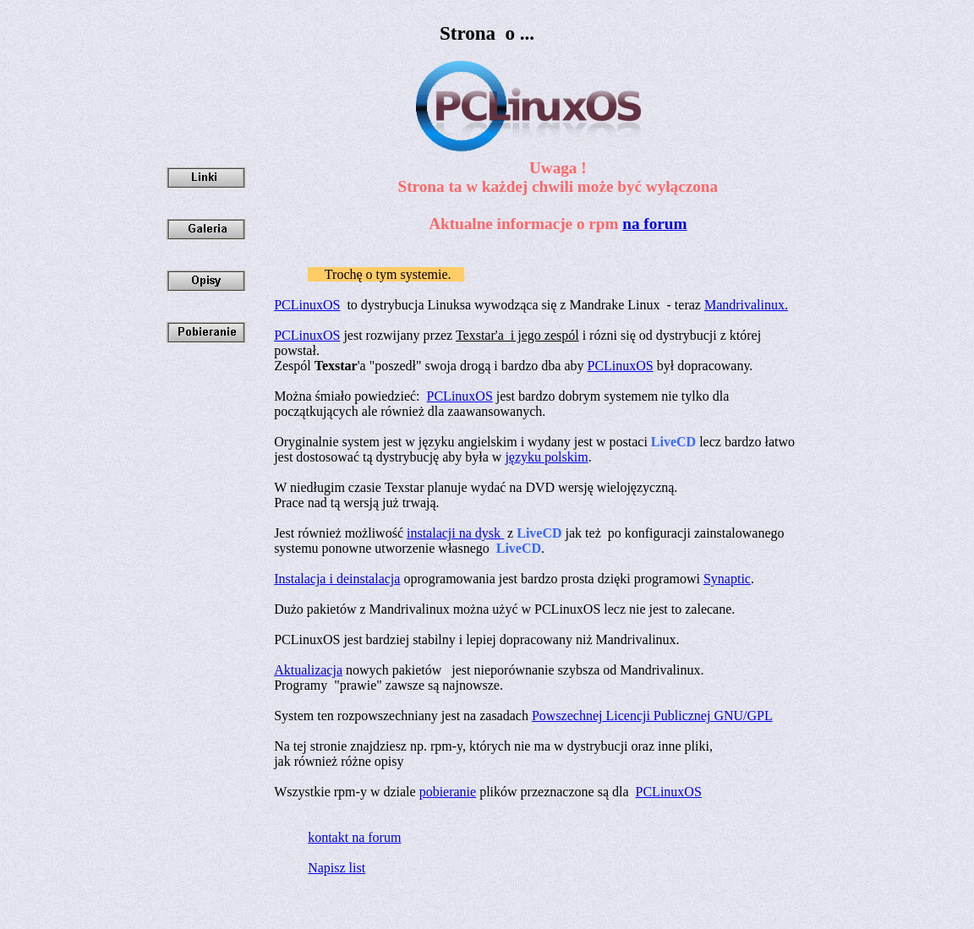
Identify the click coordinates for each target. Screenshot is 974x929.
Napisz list (336, 868)
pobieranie (448, 791)
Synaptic (727, 578)
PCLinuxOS (307, 305)
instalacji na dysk (455, 533)
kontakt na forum (354, 837)
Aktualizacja (308, 670)
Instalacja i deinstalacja (337, 578)
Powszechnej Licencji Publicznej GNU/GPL (652, 715)
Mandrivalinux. (746, 305)
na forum (654, 223)
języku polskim (546, 457)
